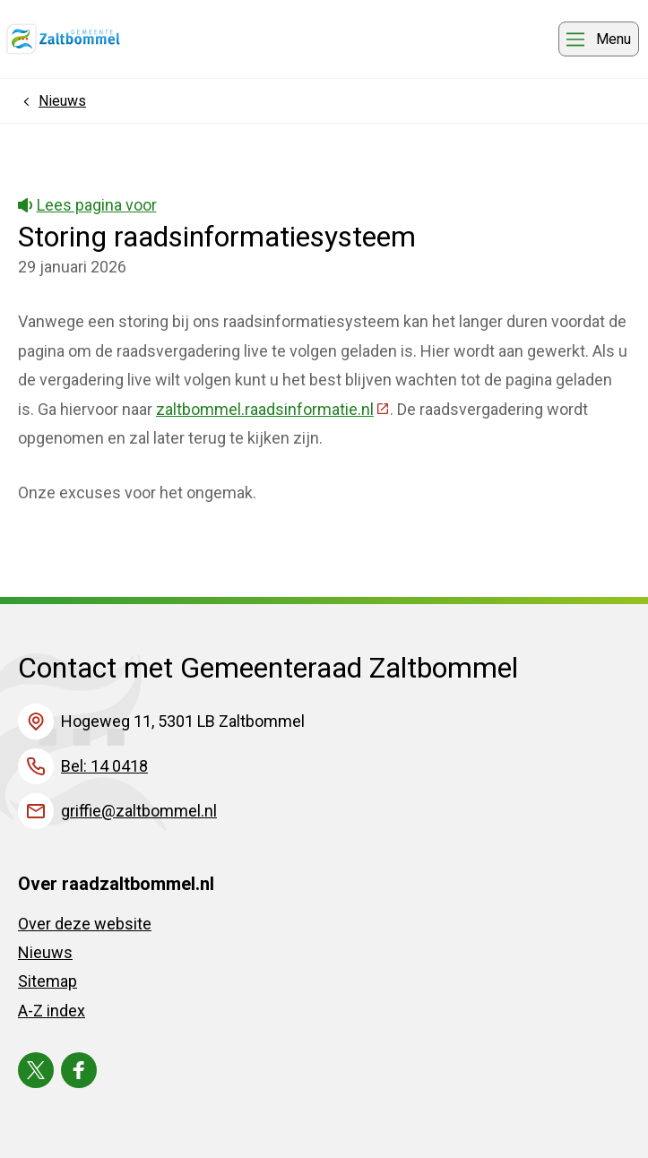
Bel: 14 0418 (104, 765)
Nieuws (45, 952)
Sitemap (47, 981)
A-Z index (51, 1010)
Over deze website (84, 923)
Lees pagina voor (87, 204)
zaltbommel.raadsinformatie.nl (273, 409)
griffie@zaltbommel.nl (139, 810)
